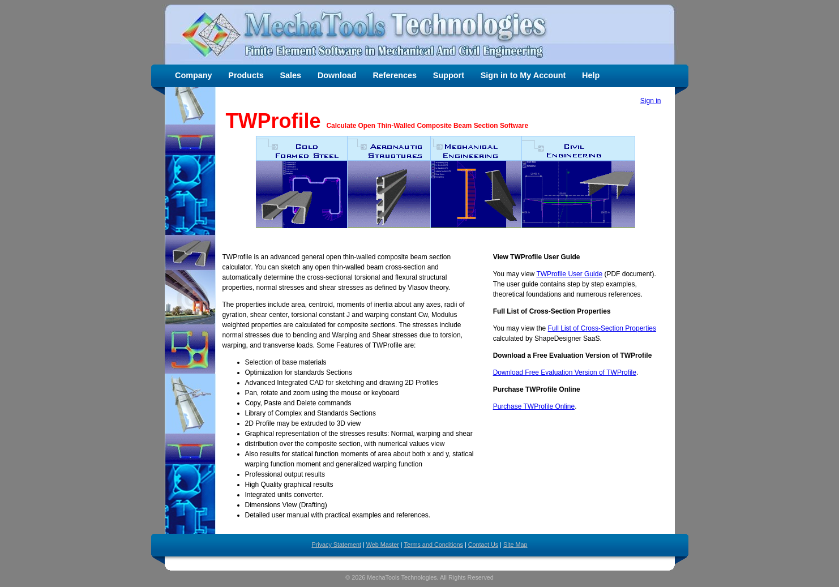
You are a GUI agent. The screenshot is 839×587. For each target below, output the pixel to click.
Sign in (650, 101)
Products (245, 75)
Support (448, 75)
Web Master (382, 544)
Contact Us (483, 544)
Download (337, 75)
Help (591, 75)
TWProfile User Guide (569, 274)
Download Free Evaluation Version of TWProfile (564, 372)
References (395, 75)
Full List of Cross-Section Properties (602, 328)
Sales (291, 75)
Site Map (515, 544)
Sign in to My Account (523, 75)
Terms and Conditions (433, 544)
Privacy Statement (336, 544)
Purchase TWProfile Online (534, 406)
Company (193, 75)
